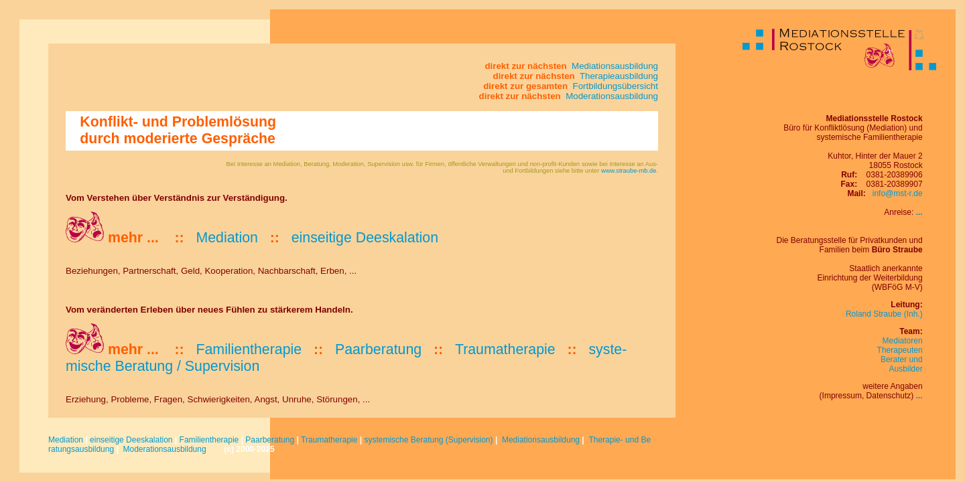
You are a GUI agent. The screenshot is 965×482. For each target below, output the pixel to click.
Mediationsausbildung (541, 440)
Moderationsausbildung (164, 449)
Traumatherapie (329, 440)
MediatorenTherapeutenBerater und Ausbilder (900, 355)
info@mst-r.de (898, 193)
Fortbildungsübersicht (614, 86)
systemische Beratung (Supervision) (428, 440)
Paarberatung (269, 440)
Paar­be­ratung (378, 349)
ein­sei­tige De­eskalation (365, 238)
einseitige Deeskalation (131, 440)
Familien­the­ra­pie (249, 349)
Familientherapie (209, 440)
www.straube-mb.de (628, 170)
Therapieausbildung (617, 76)
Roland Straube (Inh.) (884, 314)
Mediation (65, 440)
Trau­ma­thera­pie (505, 349)
